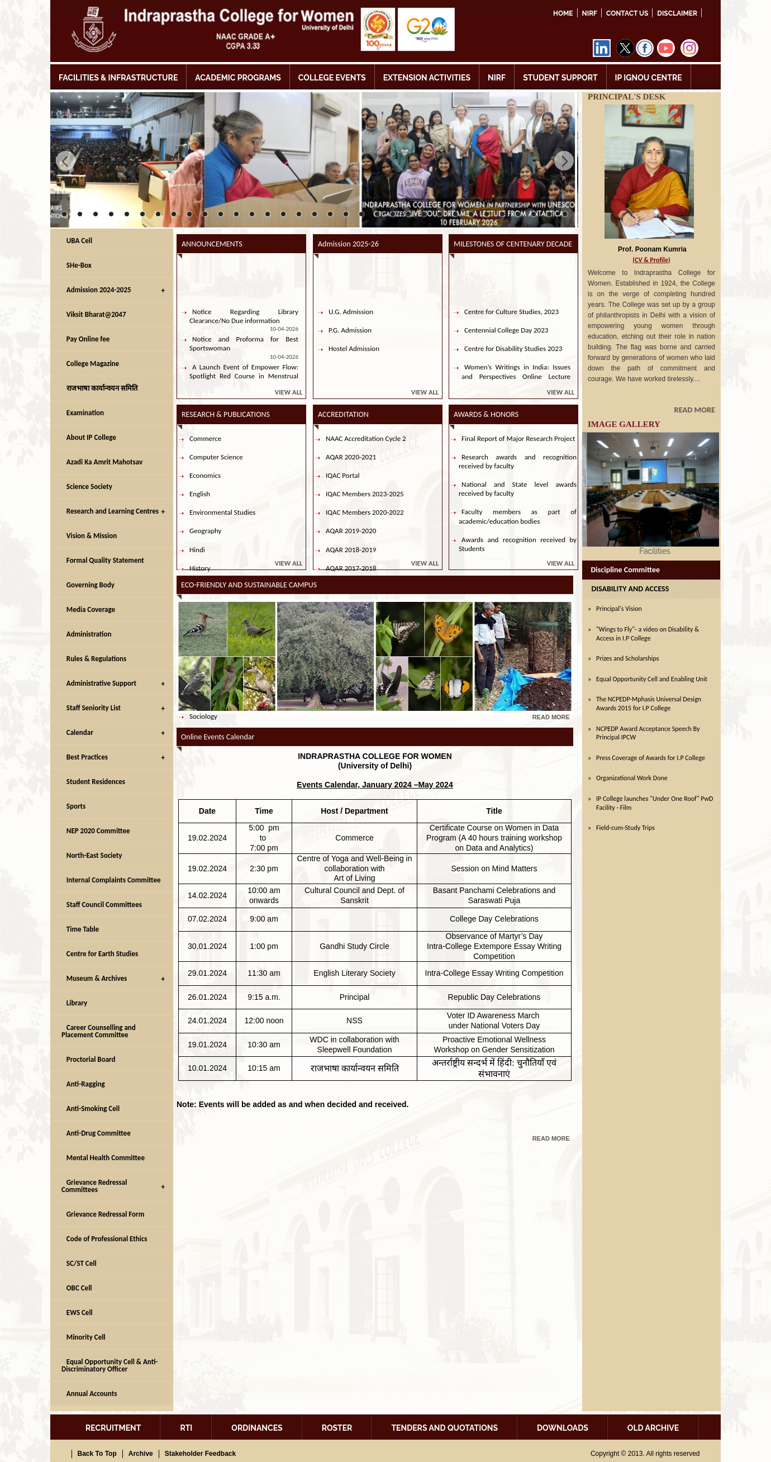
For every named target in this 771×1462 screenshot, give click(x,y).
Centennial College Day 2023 (506, 339)
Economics (205, 475)
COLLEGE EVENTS (332, 77)
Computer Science (216, 457)
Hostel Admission (354, 358)
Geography (205, 530)
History (200, 568)
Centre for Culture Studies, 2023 (511, 321)
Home (563, 13)
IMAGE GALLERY (624, 424)
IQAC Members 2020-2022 (365, 512)
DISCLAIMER (677, 13)
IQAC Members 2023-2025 (365, 494)
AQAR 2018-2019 (351, 549)
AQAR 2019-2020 (351, 530)
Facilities (650, 551)
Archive (140, 1454)
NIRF (589, 13)
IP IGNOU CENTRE (648, 77)
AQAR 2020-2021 (351, 457)
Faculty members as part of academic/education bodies (518, 516)
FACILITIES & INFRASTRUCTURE (118, 77)
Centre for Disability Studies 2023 (513, 358)
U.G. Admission (351, 321)
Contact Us (627, 13)
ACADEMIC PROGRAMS (238, 77)
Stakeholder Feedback (200, 1454)
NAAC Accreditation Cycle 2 (366, 438)
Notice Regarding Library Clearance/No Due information (243, 325)
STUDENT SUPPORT (560, 77)
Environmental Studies (222, 512)
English (199, 494)
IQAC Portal (343, 475)
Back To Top (97, 1454)
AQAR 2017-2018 (351, 568)
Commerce (205, 438)
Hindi (197, 549)
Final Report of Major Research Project (518, 438)
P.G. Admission (350, 339)
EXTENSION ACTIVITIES (426, 77)
